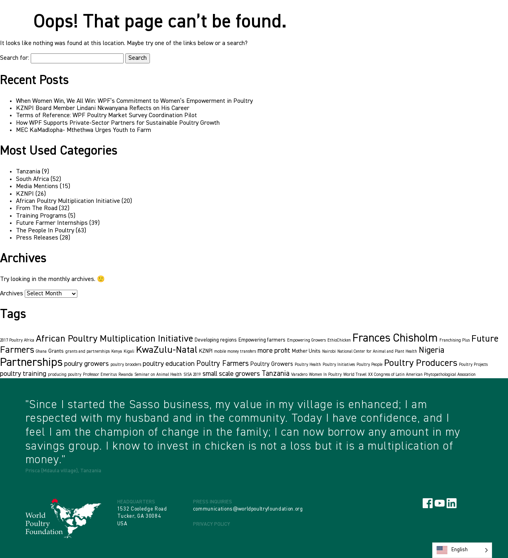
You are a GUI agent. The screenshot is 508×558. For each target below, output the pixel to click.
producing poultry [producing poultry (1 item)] (64, 375)
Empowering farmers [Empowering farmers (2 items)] (262, 340)
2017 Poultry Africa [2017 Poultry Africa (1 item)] (17, 340)
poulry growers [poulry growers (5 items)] (86, 363)
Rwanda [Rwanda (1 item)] (125, 375)
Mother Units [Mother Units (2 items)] (306, 351)
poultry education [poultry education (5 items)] (169, 363)
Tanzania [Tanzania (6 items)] (275, 373)
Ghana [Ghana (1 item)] (41, 352)
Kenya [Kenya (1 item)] (116, 352)
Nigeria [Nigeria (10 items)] (431, 350)
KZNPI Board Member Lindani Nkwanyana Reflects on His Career (102, 108)
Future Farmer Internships (52, 223)
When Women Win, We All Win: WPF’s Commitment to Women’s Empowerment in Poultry (134, 101)
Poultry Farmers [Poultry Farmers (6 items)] (222, 363)
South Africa (32, 179)
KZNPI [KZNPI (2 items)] (206, 351)
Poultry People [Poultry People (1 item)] (369, 365)
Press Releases (37, 238)
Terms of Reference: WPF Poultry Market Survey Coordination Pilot (106, 115)
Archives (11, 294)
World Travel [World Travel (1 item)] (354, 375)
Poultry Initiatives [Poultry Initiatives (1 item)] (339, 365)
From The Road (36, 208)
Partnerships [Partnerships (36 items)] (31, 362)
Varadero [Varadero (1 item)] (299, 375)
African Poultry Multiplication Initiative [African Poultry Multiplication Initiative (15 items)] (114, 339)
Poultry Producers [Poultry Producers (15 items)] (420, 363)
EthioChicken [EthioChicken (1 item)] (339, 340)
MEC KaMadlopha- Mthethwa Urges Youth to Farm (83, 130)
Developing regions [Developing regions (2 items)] (216, 340)
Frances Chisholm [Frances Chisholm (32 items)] (395, 338)
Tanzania (28, 172)
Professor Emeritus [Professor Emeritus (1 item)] (100, 375)
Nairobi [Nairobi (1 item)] (329, 352)
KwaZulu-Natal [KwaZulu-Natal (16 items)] (166, 350)
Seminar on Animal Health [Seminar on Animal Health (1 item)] (158, 375)
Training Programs (41, 216)
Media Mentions (37, 186)
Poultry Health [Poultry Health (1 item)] (308, 365)
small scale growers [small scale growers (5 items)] (231, 373)
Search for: (14, 58)
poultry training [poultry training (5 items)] (23, 373)
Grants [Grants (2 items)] (56, 351)
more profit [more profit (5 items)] (274, 350)
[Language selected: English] (462, 550)
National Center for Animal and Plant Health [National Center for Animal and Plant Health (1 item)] (377, 352)
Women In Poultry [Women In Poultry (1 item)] (325, 375)
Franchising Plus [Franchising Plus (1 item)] (454, 340)
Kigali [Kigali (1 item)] (129, 352)
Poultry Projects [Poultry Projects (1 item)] (473, 365)
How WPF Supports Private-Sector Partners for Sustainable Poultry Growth (118, 123)
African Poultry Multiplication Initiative (68, 201)
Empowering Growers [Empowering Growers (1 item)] (306, 340)
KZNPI (25, 194)
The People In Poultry (45, 231)
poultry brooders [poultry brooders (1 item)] (125, 365)
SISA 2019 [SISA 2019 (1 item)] (192, 375)
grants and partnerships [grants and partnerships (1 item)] (87, 352)
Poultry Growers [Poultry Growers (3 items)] (271, 364)
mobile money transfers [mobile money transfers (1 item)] (235, 352)
